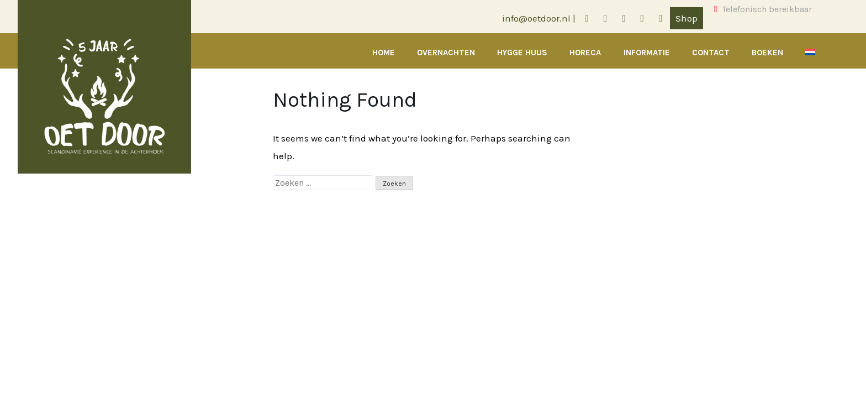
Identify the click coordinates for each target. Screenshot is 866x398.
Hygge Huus (522, 52)
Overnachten (446, 52)
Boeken (767, 52)
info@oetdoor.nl (536, 18)
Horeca (585, 52)
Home (383, 52)
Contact (711, 52)
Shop (686, 18)
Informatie (647, 52)
